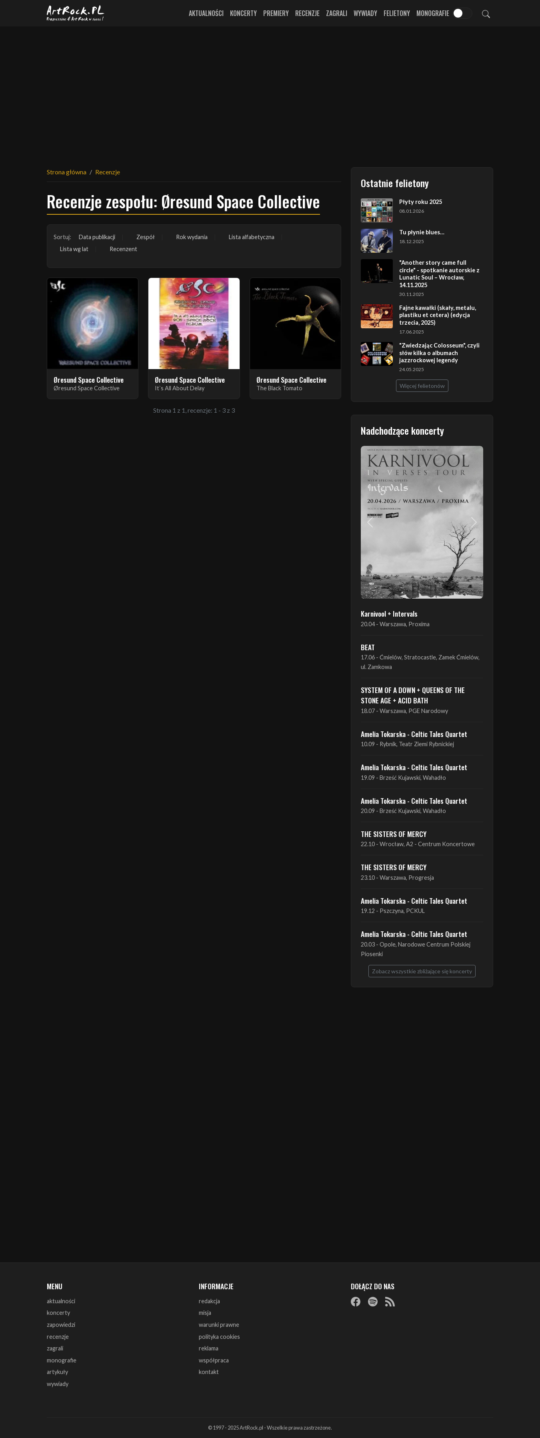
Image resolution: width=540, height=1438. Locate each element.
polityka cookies (219, 1336)
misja (205, 1312)
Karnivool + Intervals (389, 613)
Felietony (397, 13)
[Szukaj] (486, 13)
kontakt (209, 1371)
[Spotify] (373, 1301)
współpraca (214, 1360)
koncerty (58, 1312)
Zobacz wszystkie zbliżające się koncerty (422, 971)
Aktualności (206, 13)
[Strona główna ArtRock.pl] (75, 13)
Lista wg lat (74, 249)
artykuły (57, 1371)
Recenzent (123, 249)
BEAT (368, 647)
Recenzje (307, 13)
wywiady (57, 1383)
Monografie (432, 13)
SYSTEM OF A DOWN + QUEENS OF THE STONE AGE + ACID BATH (413, 695)
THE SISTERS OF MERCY (393, 834)
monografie (61, 1360)
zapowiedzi (61, 1324)
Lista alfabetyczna (251, 237)
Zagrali (336, 13)
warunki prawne (219, 1324)
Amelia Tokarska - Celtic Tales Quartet (414, 734)
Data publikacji (97, 237)
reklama (208, 1348)
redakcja (209, 1301)
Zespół (145, 237)
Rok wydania (192, 237)
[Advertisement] (270, 92)
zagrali (55, 1348)
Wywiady (365, 13)
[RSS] (390, 1301)
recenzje (58, 1336)
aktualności (61, 1301)
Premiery (276, 13)
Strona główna (66, 172)
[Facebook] (355, 1301)
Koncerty (243, 13)
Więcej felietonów (422, 385)
